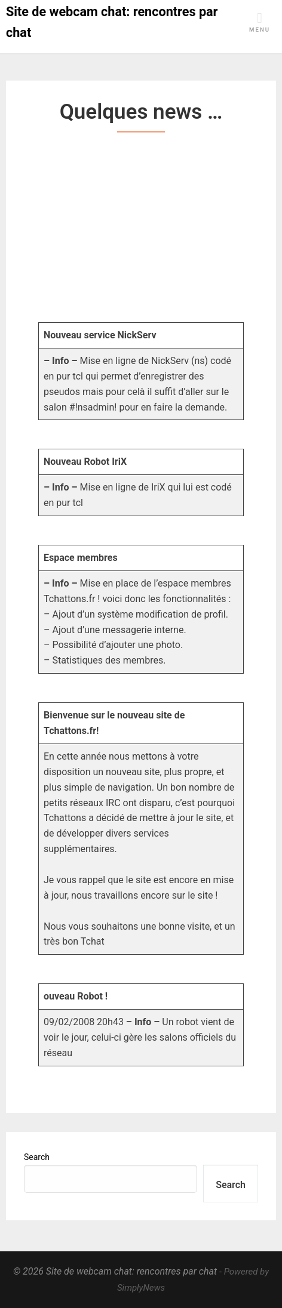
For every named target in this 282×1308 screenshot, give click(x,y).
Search (37, 1157)
